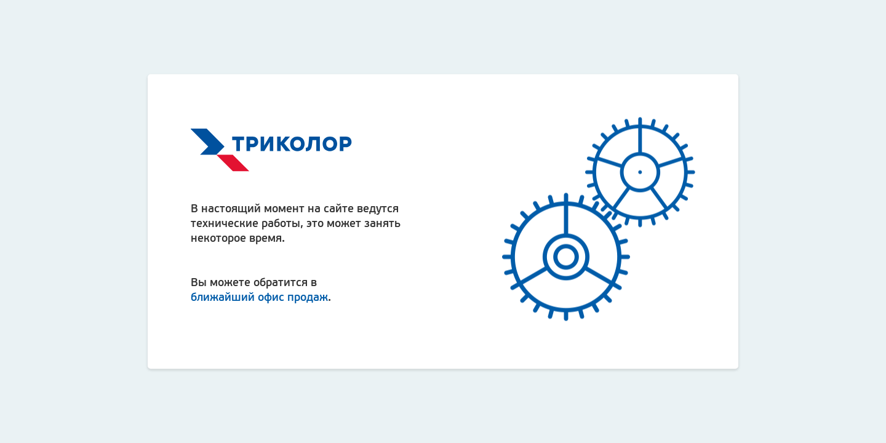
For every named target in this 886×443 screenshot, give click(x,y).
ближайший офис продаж (259, 296)
